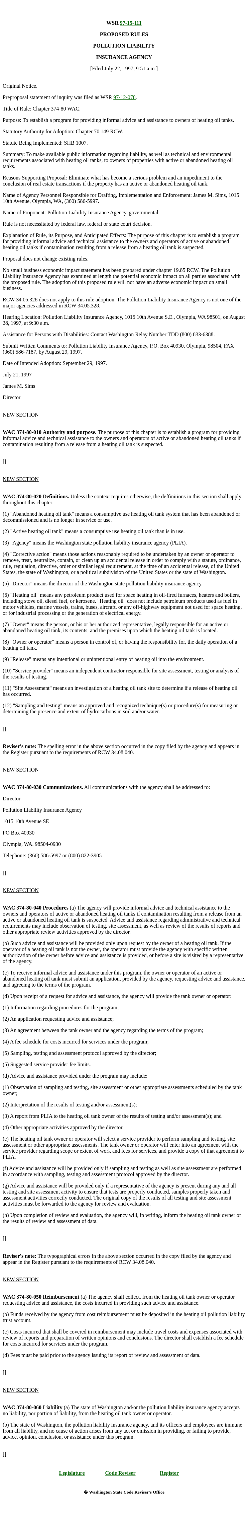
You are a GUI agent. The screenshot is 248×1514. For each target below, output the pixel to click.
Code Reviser (120, 1473)
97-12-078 (124, 97)
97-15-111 (131, 23)
